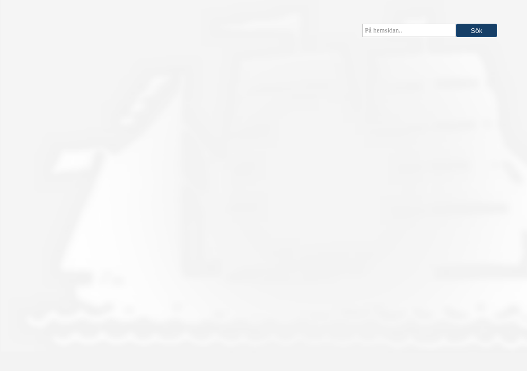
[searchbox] (409, 30)
